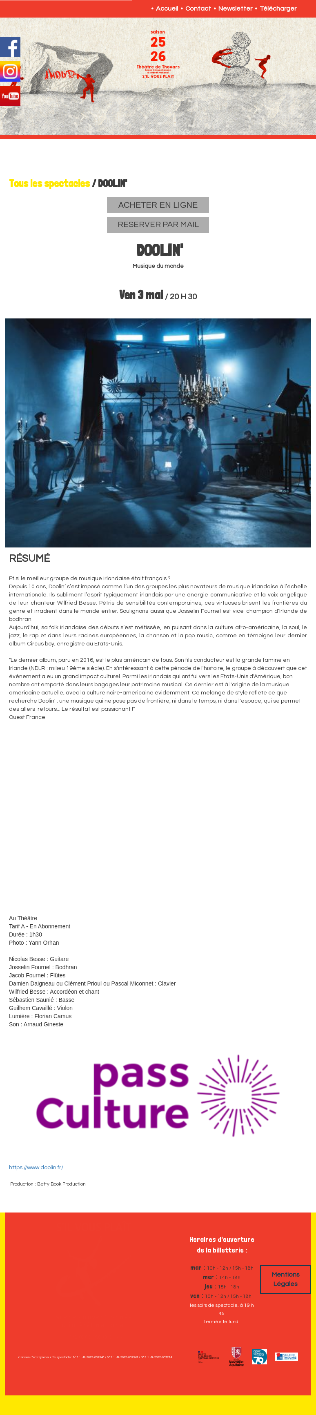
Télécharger (278, 8)
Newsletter (235, 8)
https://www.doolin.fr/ (36, 1167)
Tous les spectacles (49, 183)
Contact (198, 8)
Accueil (167, 8)
